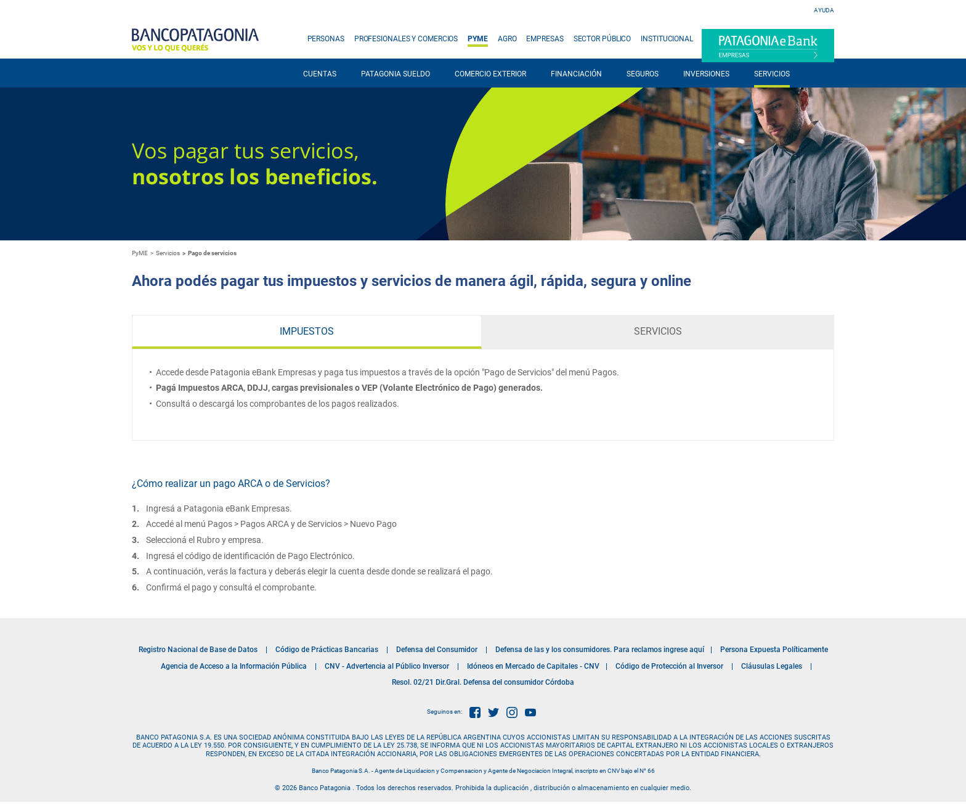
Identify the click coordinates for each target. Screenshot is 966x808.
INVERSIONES (706, 74)
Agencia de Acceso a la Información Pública (234, 666)
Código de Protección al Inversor (669, 666)
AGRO (507, 39)
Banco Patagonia (195, 40)
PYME (478, 39)
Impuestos (307, 331)
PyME (140, 253)
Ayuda (824, 10)
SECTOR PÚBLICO (602, 39)
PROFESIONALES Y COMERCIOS (406, 39)
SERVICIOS (772, 74)
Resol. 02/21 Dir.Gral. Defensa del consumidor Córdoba (483, 682)
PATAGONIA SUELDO (395, 74)
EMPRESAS (544, 39)
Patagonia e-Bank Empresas (768, 45)
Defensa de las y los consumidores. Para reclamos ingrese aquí (599, 649)
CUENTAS (319, 74)
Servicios (658, 331)
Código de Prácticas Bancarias (326, 649)
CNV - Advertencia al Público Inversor (387, 666)
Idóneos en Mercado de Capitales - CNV (533, 666)
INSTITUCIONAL (667, 39)
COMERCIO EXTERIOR (490, 74)
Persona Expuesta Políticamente (774, 649)
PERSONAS (325, 39)
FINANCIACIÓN (576, 74)
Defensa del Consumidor (436, 649)
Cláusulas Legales (771, 666)
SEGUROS (643, 74)
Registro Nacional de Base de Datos (198, 649)
